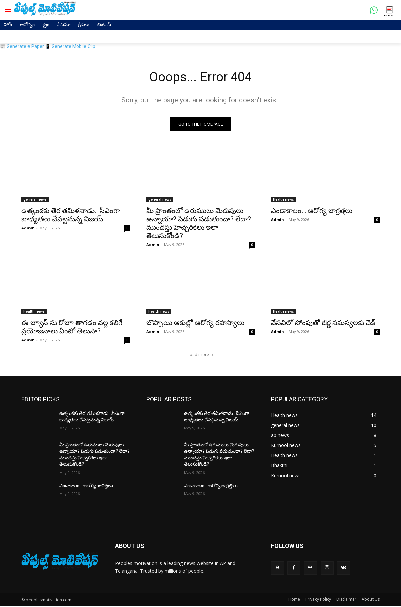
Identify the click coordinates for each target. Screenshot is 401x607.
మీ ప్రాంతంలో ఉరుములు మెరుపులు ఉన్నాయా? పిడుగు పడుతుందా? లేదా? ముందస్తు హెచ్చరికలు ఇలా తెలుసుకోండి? (198, 223)
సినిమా (63, 24)
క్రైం (46, 24)
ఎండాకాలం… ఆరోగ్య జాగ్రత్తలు (311, 211)
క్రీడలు (83, 24)
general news (35, 200)
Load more (201, 355)
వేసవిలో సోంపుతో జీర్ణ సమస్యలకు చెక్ (323, 323)
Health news (283, 200)
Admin (28, 228)
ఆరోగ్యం (27, 24)
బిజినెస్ (104, 24)
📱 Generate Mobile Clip (70, 46)
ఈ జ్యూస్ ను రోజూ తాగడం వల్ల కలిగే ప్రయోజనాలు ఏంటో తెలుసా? (71, 327)
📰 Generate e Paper (22, 46)
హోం (8, 24)
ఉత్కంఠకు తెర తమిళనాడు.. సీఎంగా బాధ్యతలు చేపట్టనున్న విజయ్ (70, 215)
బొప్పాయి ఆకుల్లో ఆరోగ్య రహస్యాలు (195, 323)
